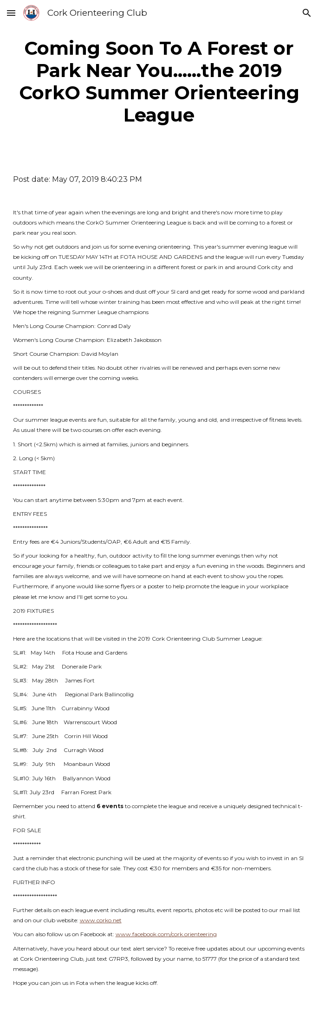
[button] (11, 13)
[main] (159, 81)
